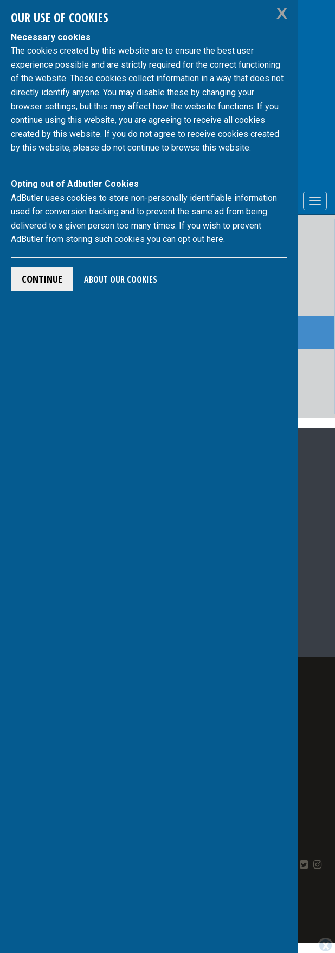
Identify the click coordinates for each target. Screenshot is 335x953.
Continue (42, 278)
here (215, 239)
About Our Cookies (120, 279)
